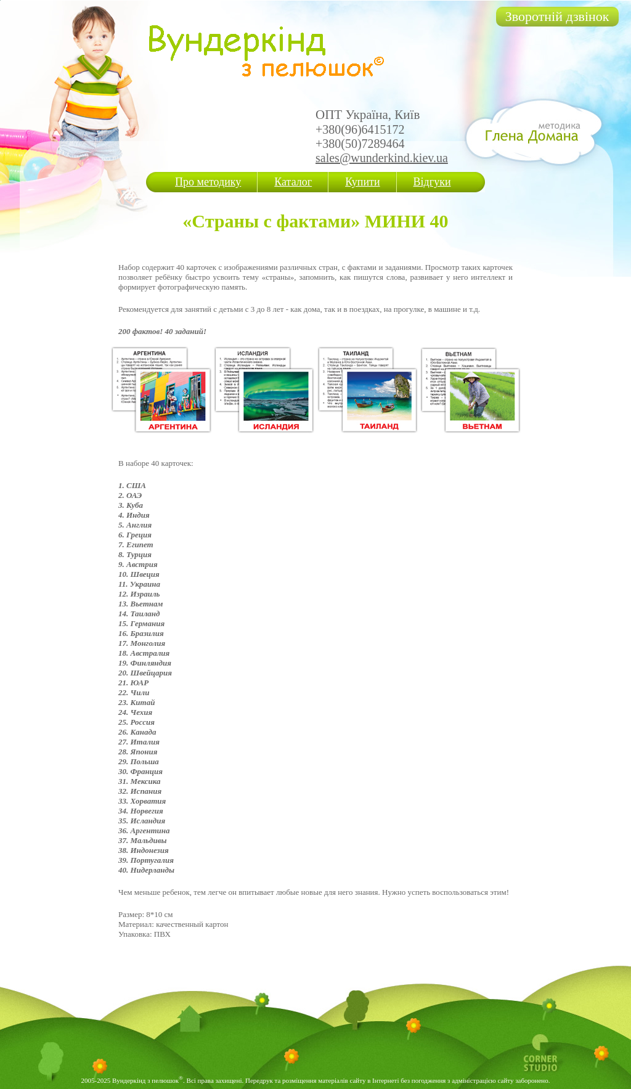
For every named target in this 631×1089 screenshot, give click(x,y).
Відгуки (432, 182)
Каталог (293, 182)
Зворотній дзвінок (557, 16)
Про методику (208, 182)
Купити (362, 182)
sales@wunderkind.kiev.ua (382, 158)
